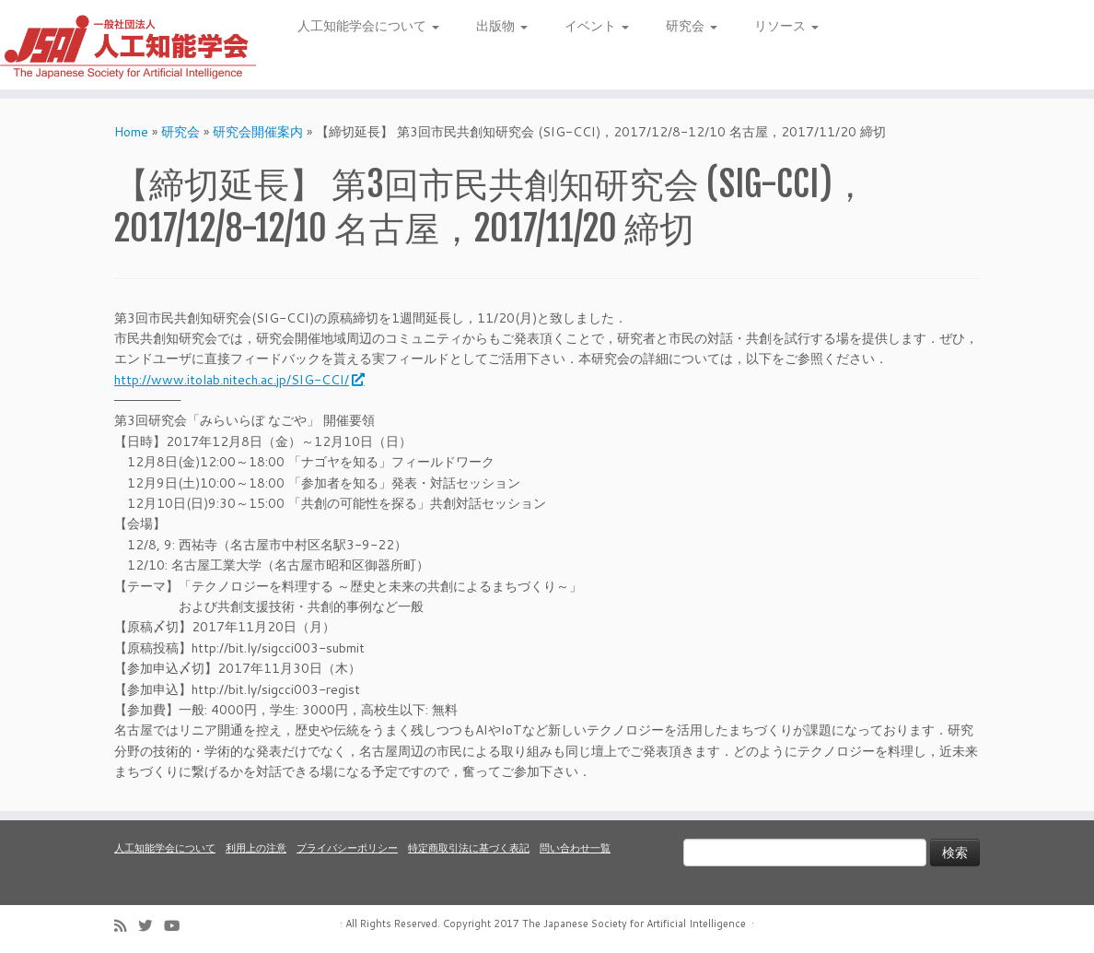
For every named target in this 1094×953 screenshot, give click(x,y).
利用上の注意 (256, 848)
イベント (596, 26)
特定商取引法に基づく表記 (469, 848)
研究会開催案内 (258, 132)
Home (131, 132)
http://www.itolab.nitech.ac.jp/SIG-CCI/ (238, 380)
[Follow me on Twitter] (151, 925)
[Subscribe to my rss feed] (126, 925)
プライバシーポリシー (347, 848)
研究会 (691, 26)
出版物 (502, 26)
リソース (786, 26)
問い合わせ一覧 (575, 848)
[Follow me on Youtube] (178, 925)
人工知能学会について (368, 26)
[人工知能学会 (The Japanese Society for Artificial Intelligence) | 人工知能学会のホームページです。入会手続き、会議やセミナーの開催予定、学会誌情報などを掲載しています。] (128, 44)
